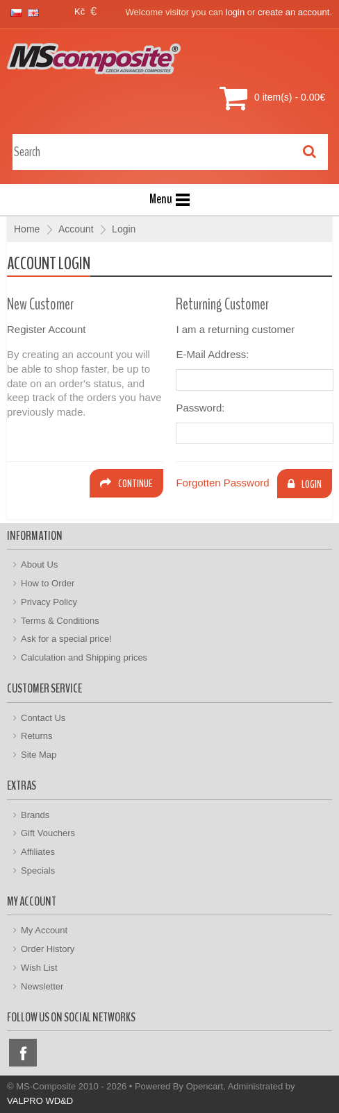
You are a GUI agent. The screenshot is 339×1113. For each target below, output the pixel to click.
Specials (38, 870)
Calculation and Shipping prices (84, 657)
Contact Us (43, 718)
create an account (293, 12)
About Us (39, 564)
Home (27, 229)
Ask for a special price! (66, 639)
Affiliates (38, 852)
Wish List (39, 967)
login (235, 12)
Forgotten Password (222, 482)
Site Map (38, 754)
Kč (79, 11)
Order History (47, 949)
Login (123, 229)
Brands (35, 815)
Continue (126, 483)
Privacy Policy (49, 602)
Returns (37, 736)
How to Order (47, 583)
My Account (44, 930)
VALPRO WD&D (40, 1101)
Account (76, 229)
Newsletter (42, 986)
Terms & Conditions (60, 620)
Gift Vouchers (48, 833)
